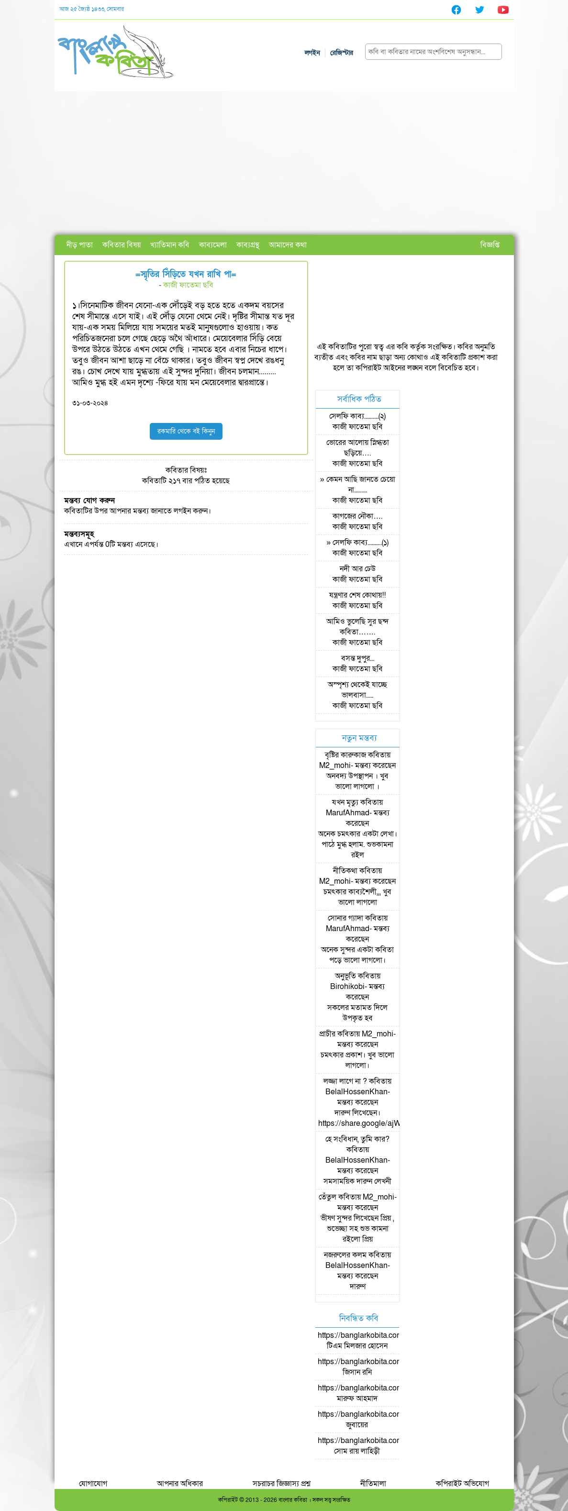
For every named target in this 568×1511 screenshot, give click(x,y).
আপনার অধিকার (180, 1483)
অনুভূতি (345, 976)
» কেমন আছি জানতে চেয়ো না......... (357, 484)
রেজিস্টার (341, 52)
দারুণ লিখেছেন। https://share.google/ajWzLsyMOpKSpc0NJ (392, 1118)
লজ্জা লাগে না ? (345, 1081)
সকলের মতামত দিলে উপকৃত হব (357, 1012)
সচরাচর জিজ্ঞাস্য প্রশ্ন (282, 1483)
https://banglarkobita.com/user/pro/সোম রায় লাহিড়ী (377, 1445)
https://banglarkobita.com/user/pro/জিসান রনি (377, 1367)
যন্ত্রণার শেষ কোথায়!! (357, 595)
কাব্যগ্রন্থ (247, 245)
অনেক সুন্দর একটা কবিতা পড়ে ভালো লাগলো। (357, 955)
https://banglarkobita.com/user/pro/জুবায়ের (377, 1419)
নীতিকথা (345, 871)
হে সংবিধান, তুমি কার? (357, 1139)
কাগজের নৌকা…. (357, 516)
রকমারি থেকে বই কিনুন (186, 431)
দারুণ (358, 1286)
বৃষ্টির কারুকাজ (345, 755)
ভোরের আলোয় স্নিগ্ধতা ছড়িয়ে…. (357, 447)
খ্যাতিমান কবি (169, 245)
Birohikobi (347, 986)
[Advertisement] (284, 163)
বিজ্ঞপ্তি (490, 245)
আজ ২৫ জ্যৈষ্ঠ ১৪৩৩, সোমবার (91, 9)
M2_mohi (335, 765)
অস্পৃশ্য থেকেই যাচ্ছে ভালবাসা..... (357, 689)
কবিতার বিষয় (121, 245)
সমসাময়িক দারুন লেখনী (357, 1181)
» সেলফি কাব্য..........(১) (357, 542)
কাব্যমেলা (213, 245)
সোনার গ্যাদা (345, 918)
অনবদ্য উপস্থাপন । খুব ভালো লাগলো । (357, 781)
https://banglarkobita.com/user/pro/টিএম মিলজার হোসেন (377, 1340)
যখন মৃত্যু (345, 802)
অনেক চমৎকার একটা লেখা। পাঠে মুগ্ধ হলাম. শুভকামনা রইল (357, 844)
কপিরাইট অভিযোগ (462, 1483)
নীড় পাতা (80, 245)
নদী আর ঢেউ (358, 569)
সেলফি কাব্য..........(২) (357, 416)
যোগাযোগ (93, 1483)
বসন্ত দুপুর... (357, 658)
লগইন (312, 52)
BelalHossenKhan (356, 1092)
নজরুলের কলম (345, 1255)
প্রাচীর (327, 1034)
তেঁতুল (327, 1197)
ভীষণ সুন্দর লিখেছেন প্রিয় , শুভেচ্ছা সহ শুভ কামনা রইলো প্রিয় (357, 1228)
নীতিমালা (373, 1483)
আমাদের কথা (288, 245)
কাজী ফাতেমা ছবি (188, 285)
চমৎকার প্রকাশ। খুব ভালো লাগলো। (357, 1060)
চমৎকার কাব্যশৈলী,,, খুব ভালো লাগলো (357, 897)
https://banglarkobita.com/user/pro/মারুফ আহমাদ (377, 1393)
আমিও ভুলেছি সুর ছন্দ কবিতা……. (357, 626)
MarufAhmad (347, 813)
